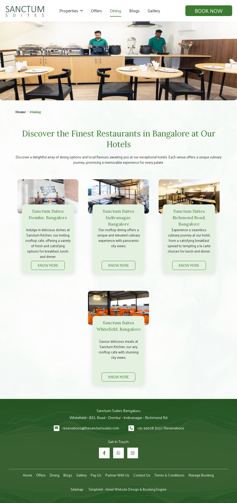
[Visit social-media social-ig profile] (132, 453)
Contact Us (141, 475)
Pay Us (96, 475)
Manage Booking (201, 475)
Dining (115, 10)
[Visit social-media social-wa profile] (118, 453)
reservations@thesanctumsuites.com (91, 428)
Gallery (154, 10)
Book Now (209, 11)
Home (21, 112)
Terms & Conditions (169, 475)
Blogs (134, 10)
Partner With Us (117, 475)
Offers (96, 10)
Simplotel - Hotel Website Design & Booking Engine (127, 489)
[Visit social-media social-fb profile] (104, 453)
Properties (71, 10)
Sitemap (77, 489)
